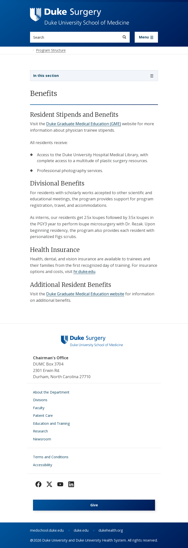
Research (40, 431)
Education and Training (51, 423)
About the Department (51, 392)
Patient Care (43, 415)
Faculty (38, 407)
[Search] (124, 37)
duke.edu (81, 530)
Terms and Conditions (50, 457)
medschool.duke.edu (47, 530)
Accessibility (42, 464)
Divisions (40, 399)
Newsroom (42, 439)
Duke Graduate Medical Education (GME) (83, 123)
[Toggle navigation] (146, 37)
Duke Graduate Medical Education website (85, 294)
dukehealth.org (110, 530)
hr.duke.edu (84, 271)
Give (94, 505)
